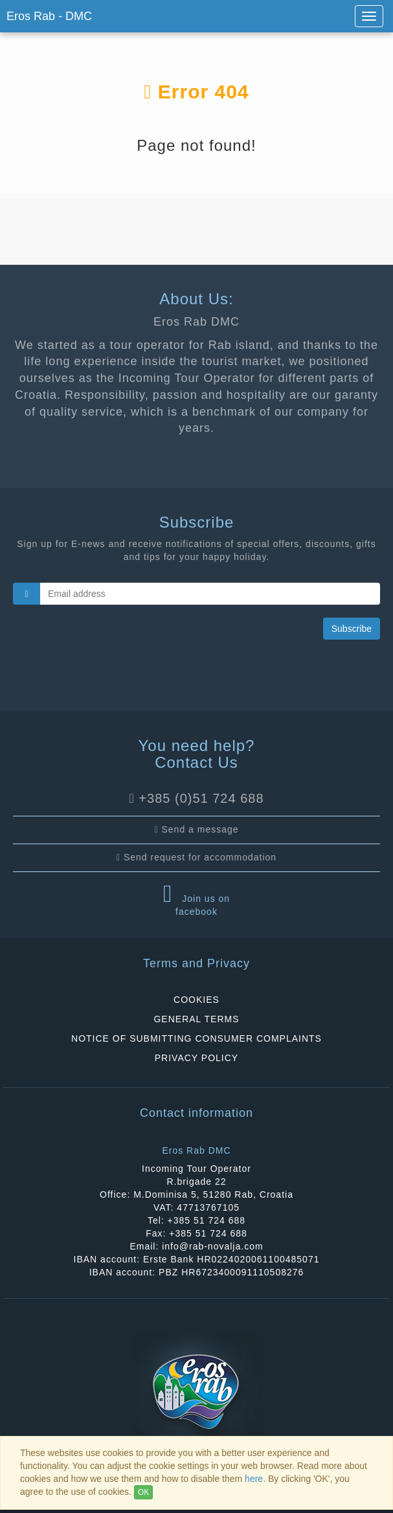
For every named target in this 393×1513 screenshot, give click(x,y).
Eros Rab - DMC (49, 16)
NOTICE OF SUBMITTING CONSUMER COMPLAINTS (196, 1038)
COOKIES (196, 999)
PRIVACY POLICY (196, 1058)
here (254, 1479)
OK (143, 1492)
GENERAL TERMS (196, 1019)
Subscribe (351, 628)
